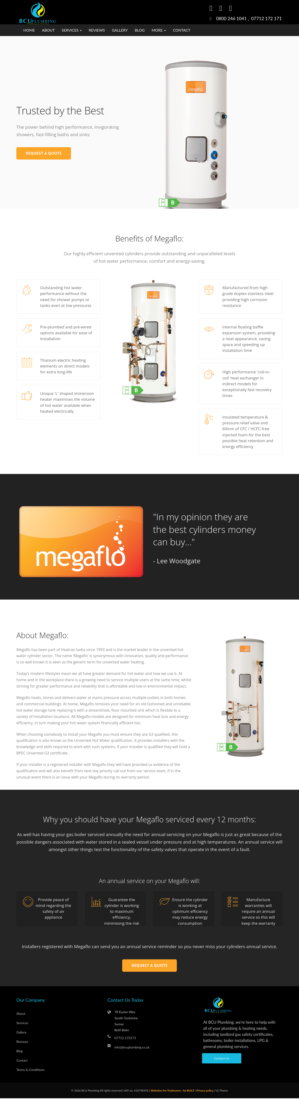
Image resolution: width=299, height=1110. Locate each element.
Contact (181, 30)
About (48, 30)
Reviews (97, 30)
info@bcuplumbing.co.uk (132, 1059)
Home (29, 30)
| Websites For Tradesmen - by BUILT (172, 1102)
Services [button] (72, 30)
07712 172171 (125, 1050)
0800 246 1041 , (233, 18)
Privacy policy (205, 1102)
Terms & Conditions (30, 1081)
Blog (140, 30)
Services (22, 1035)
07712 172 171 (266, 18)
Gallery (120, 30)
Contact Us (222, 1070)
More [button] (159, 30)
